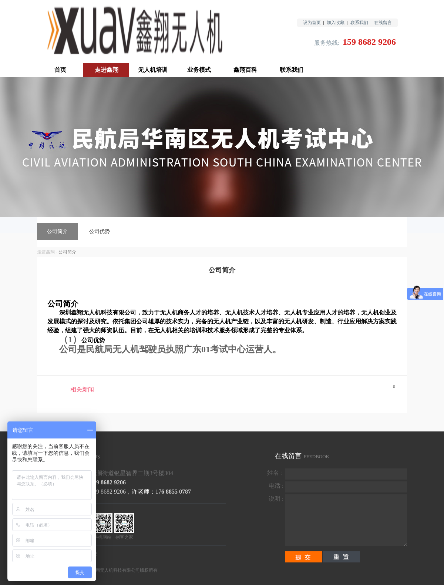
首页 (60, 70)
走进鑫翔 (46, 252)
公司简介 (67, 252)
